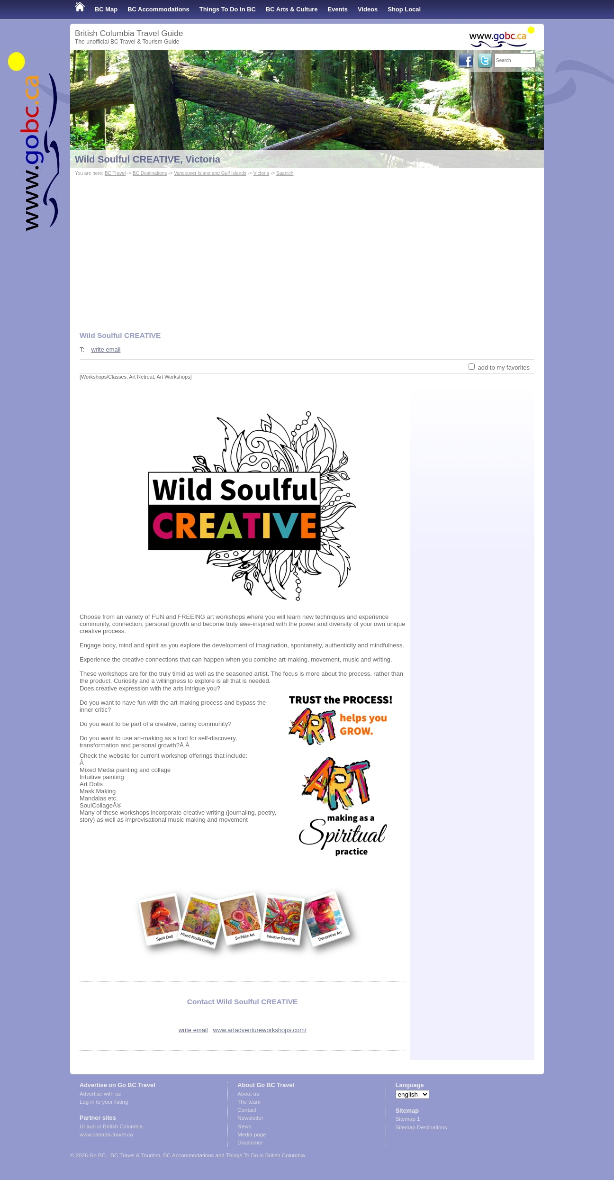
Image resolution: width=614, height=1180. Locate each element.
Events (338, 9)
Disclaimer (250, 1142)
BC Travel (115, 173)
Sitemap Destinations (421, 1127)
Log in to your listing (104, 1102)
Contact (246, 1110)
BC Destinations (150, 173)
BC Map (106, 9)
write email (105, 349)
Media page (251, 1134)
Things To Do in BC (227, 9)
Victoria (261, 173)
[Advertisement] (307, 249)
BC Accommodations (158, 9)
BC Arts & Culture (292, 9)
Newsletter (250, 1118)
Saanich (284, 173)
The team (249, 1102)
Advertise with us (100, 1094)
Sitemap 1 (408, 1119)
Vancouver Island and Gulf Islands (210, 173)
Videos (368, 9)
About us (248, 1094)
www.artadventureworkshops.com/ (259, 1030)
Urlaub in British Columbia (111, 1126)
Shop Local (404, 9)
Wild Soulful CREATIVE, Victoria (147, 159)
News (244, 1126)
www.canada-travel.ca (106, 1134)
